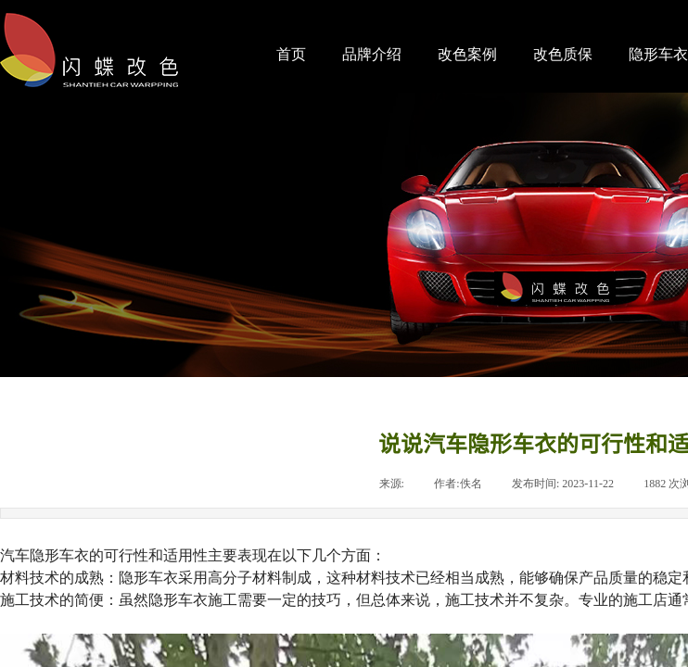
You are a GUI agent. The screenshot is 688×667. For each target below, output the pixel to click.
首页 (291, 54)
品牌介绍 (371, 54)
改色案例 (467, 54)
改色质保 (562, 54)
